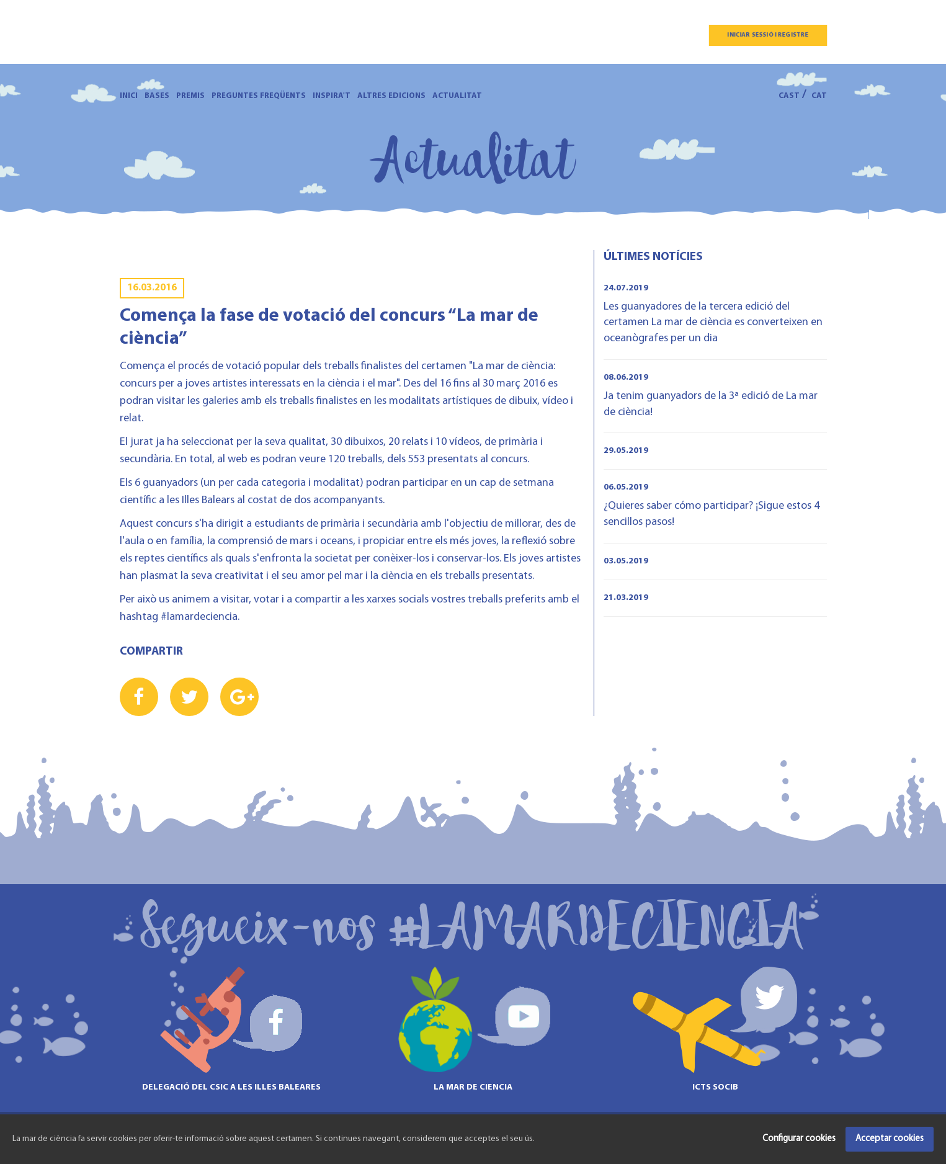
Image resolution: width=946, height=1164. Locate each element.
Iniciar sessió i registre (767, 35)
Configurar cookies (799, 1139)
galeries (220, 401)
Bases (157, 96)
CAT (819, 96)
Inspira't (331, 96)
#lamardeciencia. (198, 617)
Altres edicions (391, 96)
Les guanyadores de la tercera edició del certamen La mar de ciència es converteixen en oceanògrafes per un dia (713, 322)
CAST (789, 96)
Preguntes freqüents (259, 96)
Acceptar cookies (889, 1139)
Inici (129, 96)
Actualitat (457, 96)
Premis (190, 96)
